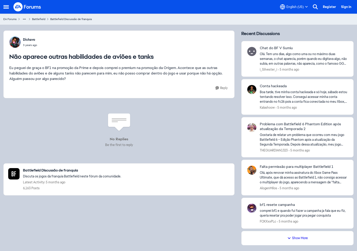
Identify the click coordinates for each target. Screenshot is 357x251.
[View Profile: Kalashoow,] (251, 89)
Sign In (346, 7)
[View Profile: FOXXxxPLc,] (251, 208)
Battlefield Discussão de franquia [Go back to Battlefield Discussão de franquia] (71, 19)
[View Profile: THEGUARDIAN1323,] (251, 127)
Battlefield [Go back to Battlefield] (38, 19)
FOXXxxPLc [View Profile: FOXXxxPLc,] (268, 221)
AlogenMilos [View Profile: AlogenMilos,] (268, 188)
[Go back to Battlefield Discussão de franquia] (72, 170)
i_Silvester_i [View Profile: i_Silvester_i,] (268, 69)
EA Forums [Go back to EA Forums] (10, 19)
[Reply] (221, 88)
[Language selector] (294, 6)
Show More (297, 238)
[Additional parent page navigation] (24, 19)
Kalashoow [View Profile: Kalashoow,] (267, 107)
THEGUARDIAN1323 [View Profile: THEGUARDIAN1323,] (274, 150)
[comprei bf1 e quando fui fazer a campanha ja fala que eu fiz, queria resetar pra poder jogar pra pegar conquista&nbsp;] (304, 213)
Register (329, 7)
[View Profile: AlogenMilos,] (251, 170)
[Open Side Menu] (6, 6)
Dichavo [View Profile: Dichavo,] (29, 40)
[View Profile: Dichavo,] (15, 42)
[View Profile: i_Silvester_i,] (251, 51)
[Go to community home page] (27, 6)
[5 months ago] (288, 69)
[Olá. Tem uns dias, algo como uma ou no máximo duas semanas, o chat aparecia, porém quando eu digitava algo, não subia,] (304, 59)
